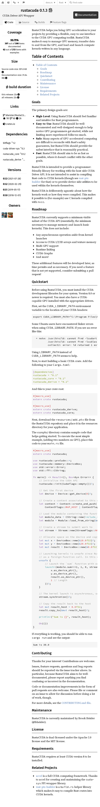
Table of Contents (46, 65)
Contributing (47, 80)
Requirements (48, 91)
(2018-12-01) (12, 195)
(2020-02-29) (12, 184)
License (44, 87)
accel (39, 776)
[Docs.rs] (3, 2)
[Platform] (16, 2)
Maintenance (48, 83)
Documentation (86, 15)
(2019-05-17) (11, 189)
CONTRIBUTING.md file (76, 703)
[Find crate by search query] (86, 2)
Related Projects (49, 94)
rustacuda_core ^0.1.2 (14, 154)
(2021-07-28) (12, 178)
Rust (61, 2)
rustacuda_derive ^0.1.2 (15, 159)
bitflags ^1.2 (9, 143)
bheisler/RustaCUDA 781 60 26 (15, 117)
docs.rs (49, 2)
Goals (43, 68)
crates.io (9, 124)
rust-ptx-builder (45, 787)
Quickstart (46, 76)
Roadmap (46, 72)
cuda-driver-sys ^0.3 (14, 148)
